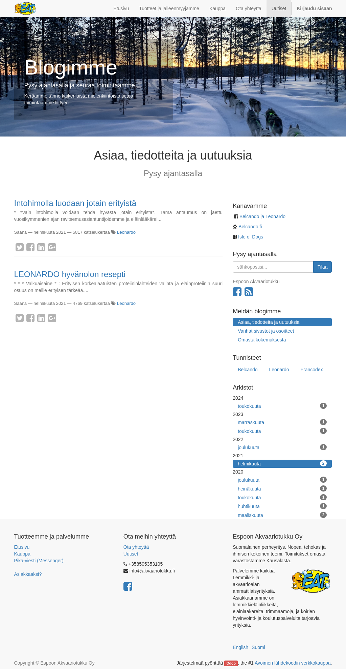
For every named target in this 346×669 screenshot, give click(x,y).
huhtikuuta (282, 506)
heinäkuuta (282, 488)
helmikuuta (282, 463)
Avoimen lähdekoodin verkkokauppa (293, 663)
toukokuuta (282, 406)
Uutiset (130, 554)
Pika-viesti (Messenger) (39, 560)
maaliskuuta (282, 515)
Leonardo (126, 232)
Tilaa (323, 267)
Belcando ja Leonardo (262, 216)
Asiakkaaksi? (28, 574)
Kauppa (22, 554)
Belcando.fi (249, 226)
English (240, 647)
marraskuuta (282, 422)
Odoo (230, 663)
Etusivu (22, 547)
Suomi (258, 647)
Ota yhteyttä (136, 547)
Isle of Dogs (250, 236)
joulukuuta (282, 447)
